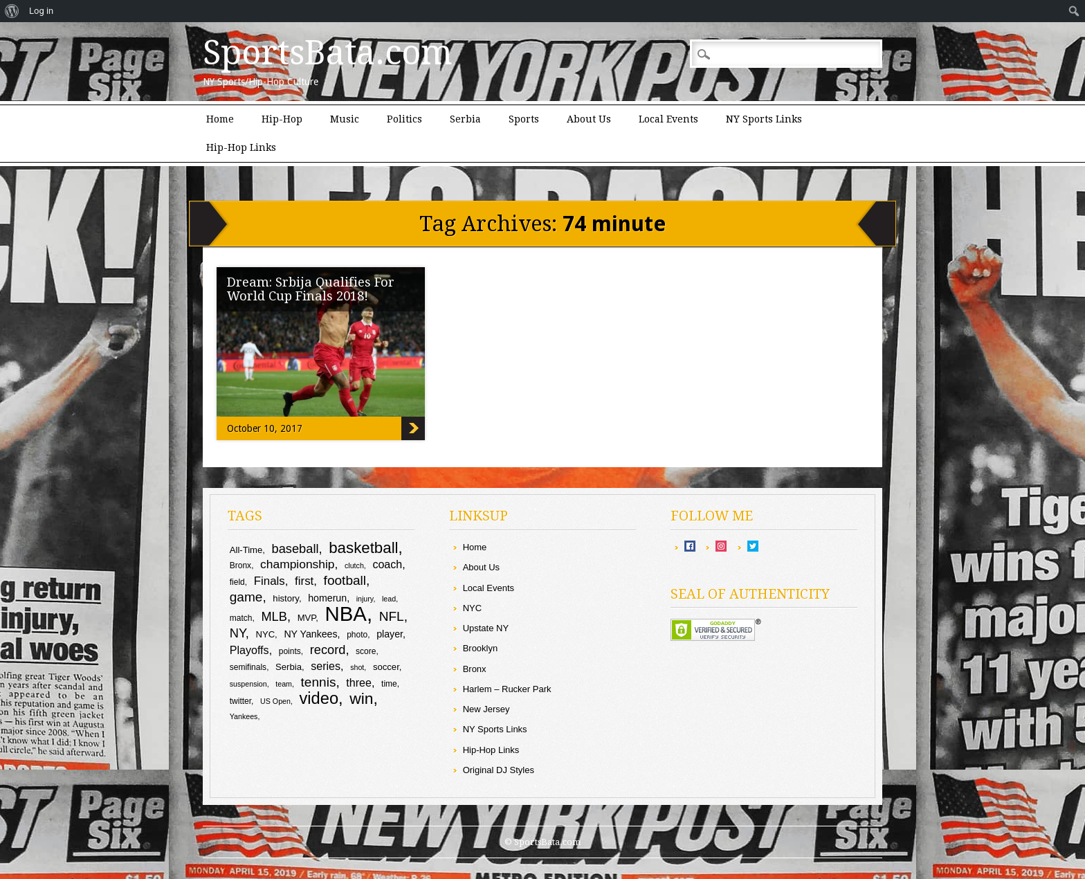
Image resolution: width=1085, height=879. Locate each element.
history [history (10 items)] (286, 598)
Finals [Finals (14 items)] (269, 581)
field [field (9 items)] (237, 582)
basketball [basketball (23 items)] (363, 547)
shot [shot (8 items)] (357, 667)
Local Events (668, 119)
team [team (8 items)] (283, 684)
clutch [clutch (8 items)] (354, 565)
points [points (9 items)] (290, 651)
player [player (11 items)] (389, 634)
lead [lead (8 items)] (389, 599)
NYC (472, 608)
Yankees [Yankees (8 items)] (244, 716)
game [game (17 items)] (246, 597)
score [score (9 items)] (366, 651)
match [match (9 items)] (241, 618)
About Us (589, 119)
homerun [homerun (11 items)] (327, 598)
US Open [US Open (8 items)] (275, 701)
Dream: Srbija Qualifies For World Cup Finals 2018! (310, 289)
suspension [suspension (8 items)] (248, 684)
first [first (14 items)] (304, 581)
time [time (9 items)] (389, 684)
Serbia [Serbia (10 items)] (288, 667)
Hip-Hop (282, 119)
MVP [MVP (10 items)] (307, 618)
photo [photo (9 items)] (357, 635)
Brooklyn (480, 648)
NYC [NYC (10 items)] (265, 634)
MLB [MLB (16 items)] (274, 616)
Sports (524, 119)
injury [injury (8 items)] (365, 599)
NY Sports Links (764, 119)
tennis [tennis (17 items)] (318, 682)
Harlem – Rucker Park (507, 689)
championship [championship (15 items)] (297, 564)
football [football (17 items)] (345, 580)
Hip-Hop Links (241, 147)
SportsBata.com (328, 53)
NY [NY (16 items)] (238, 633)
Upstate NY (486, 628)
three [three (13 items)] (359, 682)
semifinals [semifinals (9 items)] (248, 667)
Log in (41, 11)
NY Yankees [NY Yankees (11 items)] (310, 634)
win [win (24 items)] (361, 698)
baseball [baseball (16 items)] (295, 548)
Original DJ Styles (498, 770)
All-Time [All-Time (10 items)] (246, 550)
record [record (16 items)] (328, 649)
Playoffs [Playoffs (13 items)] (249, 650)
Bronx (474, 669)
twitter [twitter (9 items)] (240, 701)
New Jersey (486, 709)
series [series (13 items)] (325, 666)
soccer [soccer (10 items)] (386, 667)
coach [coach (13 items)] (387, 564)
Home (220, 119)
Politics (404, 119)
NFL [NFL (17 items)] (391, 616)
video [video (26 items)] (319, 698)
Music (344, 119)
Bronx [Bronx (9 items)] (240, 565)
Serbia (465, 119)
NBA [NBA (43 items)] (346, 613)
